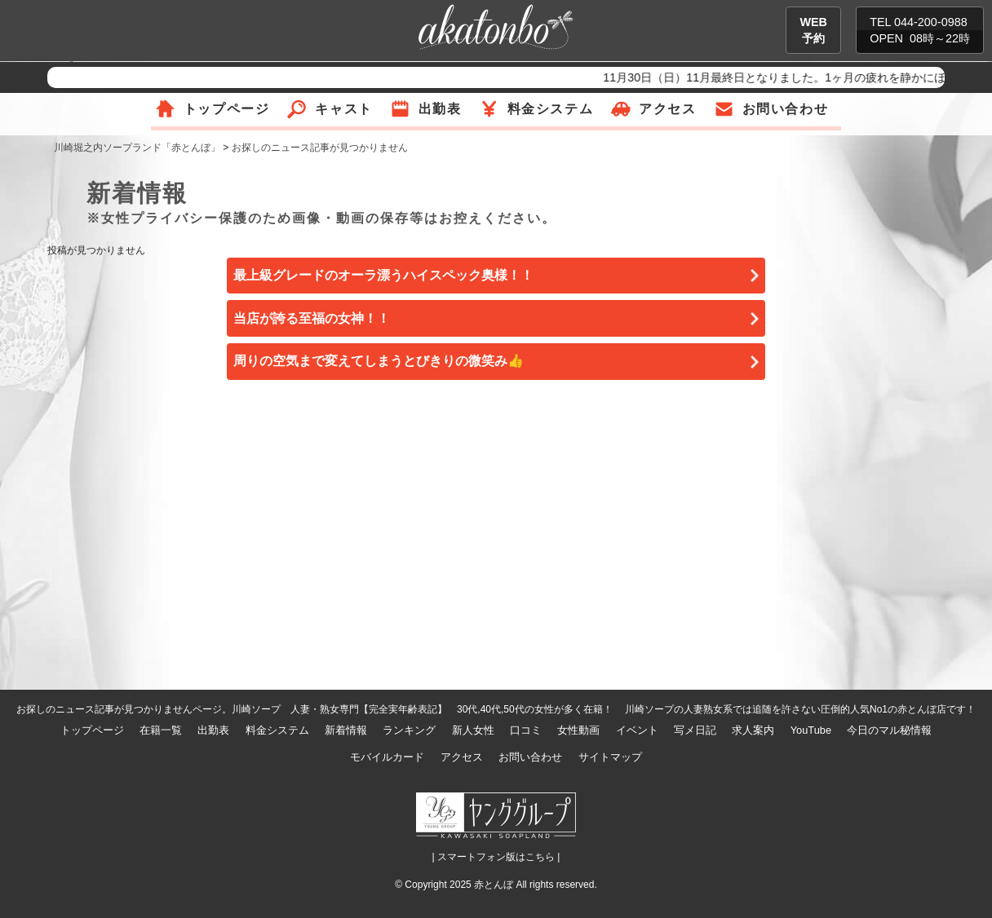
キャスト (343, 109)
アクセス (667, 109)
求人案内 (753, 730)
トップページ (227, 109)
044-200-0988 (931, 22)
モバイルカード (387, 757)
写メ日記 (695, 730)
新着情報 (346, 730)
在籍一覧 (161, 730)
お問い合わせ (785, 109)
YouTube (810, 730)
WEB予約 (813, 30)
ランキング (409, 730)
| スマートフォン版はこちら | (496, 857)
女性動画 (578, 730)
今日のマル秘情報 (889, 730)
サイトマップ (610, 757)
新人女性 (473, 730)
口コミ (526, 730)
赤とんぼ (493, 884)
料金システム (550, 109)
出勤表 (440, 109)
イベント (637, 730)
